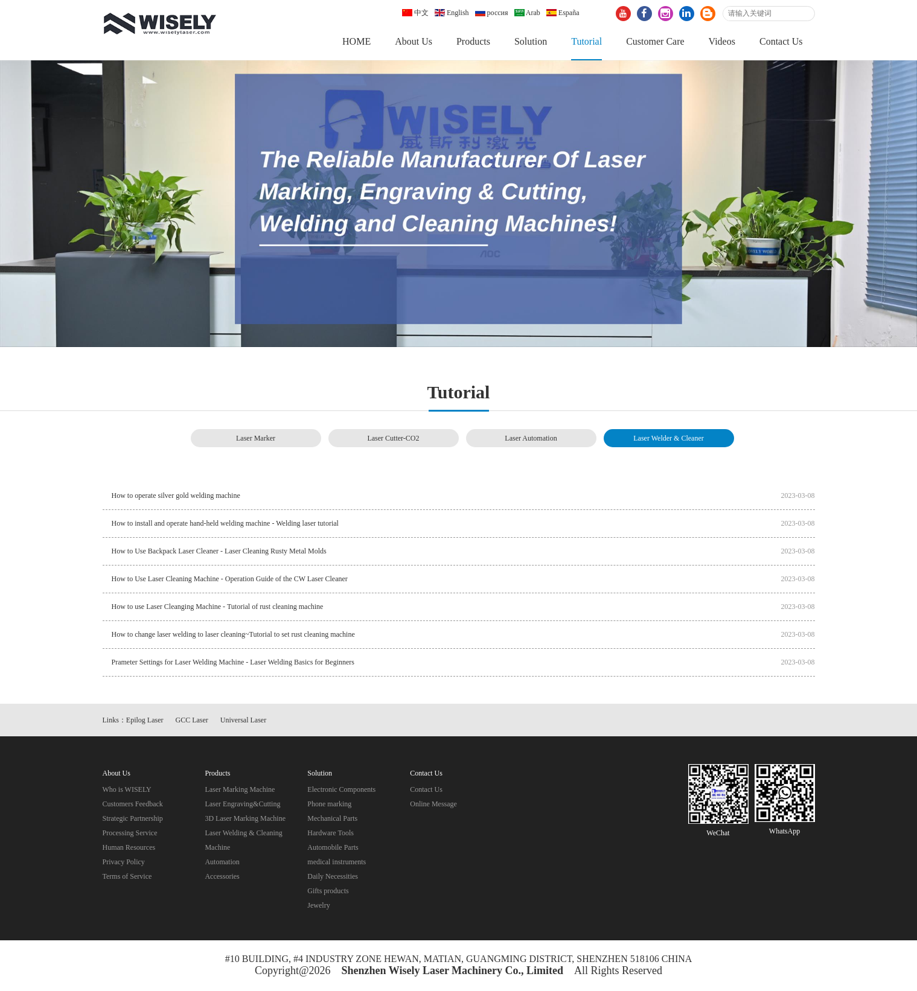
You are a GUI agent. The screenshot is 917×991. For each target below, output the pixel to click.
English (452, 12)
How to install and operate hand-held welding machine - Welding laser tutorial (225, 523)
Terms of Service (127, 876)
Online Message (433, 804)
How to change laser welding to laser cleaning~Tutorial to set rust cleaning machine (233, 634)
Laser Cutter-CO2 (393, 438)
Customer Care (655, 41)
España (563, 12)
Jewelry (318, 905)
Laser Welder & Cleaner (668, 438)
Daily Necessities (332, 876)
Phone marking (329, 804)
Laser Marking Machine (240, 789)
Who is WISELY (127, 789)
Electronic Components (341, 789)
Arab (527, 12)
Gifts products (327, 891)
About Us (413, 41)
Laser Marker (255, 438)
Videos (722, 41)
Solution (530, 41)
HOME (356, 41)
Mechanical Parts (332, 818)
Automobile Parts (332, 847)
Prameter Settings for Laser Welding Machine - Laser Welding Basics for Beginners (233, 662)
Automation (222, 862)
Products (473, 41)
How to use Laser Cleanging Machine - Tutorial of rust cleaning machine (218, 606)
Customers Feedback (133, 804)
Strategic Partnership (133, 818)
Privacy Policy (124, 862)
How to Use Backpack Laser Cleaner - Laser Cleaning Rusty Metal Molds (219, 551)
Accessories (222, 876)
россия (491, 12)
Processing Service (130, 833)
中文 (415, 12)
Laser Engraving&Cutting (242, 804)
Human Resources (129, 847)
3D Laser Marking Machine (245, 818)
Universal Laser (243, 720)
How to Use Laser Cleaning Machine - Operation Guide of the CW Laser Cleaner (230, 579)
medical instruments (336, 862)
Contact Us (781, 41)
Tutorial (586, 41)
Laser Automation (531, 438)
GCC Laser (192, 720)
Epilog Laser (145, 720)
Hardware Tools (330, 833)
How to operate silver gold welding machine (176, 495)
